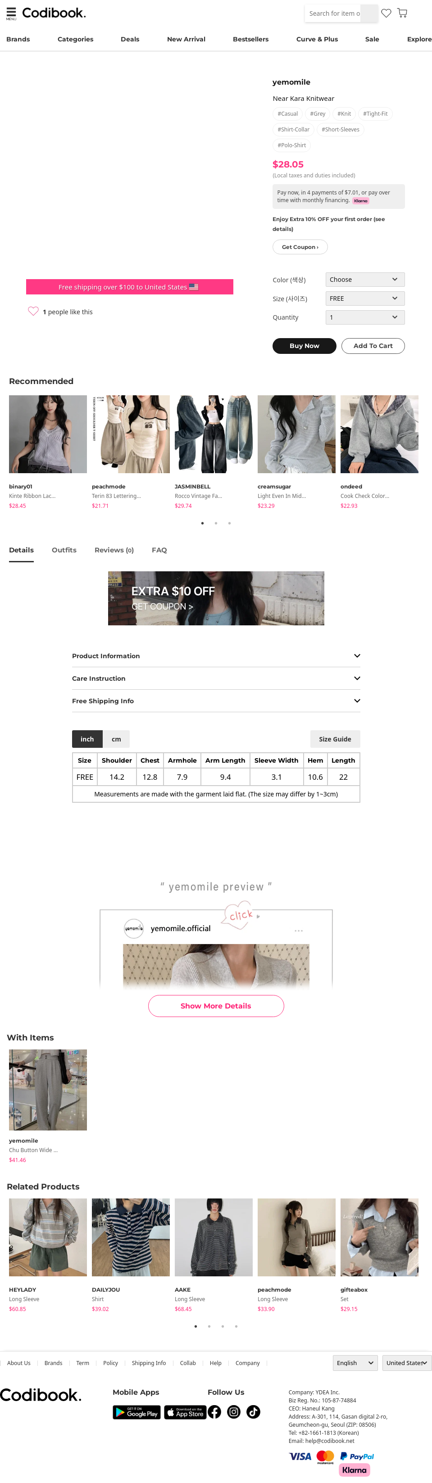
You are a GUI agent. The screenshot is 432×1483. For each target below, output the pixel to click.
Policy (110, 1363)
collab (188, 1363)
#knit (344, 114)
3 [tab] (229, 523)
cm (116, 739)
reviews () (114, 550)
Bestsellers (250, 39)
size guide (335, 739)
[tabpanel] (50, 453)
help (216, 1363)
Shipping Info (149, 1363)
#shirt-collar (293, 129)
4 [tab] (236, 1326)
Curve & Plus (317, 39)
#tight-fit (375, 114)
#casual (287, 114)
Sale (372, 39)
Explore (419, 39)
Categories (75, 39)
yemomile (291, 82)
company (248, 1363)
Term (83, 1363)
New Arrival (186, 39)
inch (87, 739)
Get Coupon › (300, 247)
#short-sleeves (340, 129)
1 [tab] (202, 523)
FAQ (159, 550)
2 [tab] (216, 523)
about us (19, 1363)
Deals (130, 39)
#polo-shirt (291, 145)
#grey (317, 114)
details (21, 550)
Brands (18, 39)
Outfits (64, 550)
